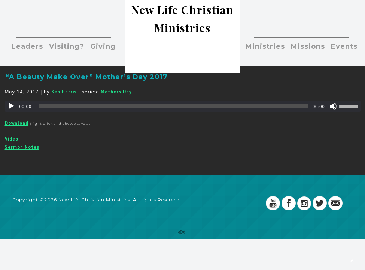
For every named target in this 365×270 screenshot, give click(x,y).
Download (16, 123)
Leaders (27, 46)
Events (344, 46)
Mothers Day (116, 91)
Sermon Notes (22, 147)
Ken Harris (64, 91)
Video (11, 138)
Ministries (265, 46)
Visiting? (66, 46)
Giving (103, 46)
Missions (308, 46)
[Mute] (333, 106)
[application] (183, 106)
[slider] (173, 106)
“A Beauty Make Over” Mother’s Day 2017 (87, 77)
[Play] (11, 106)
